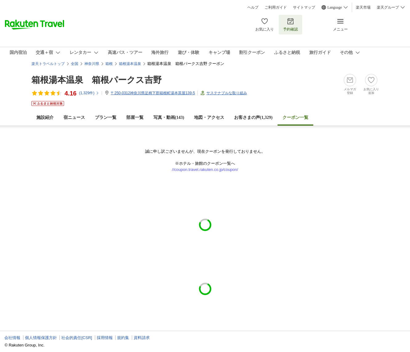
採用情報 (105, 337)
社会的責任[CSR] (76, 337)
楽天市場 (363, 7)
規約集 (123, 337)
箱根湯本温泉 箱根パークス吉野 (96, 80)
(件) (89, 93)
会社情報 (12, 337)
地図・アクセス (209, 117)
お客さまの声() (253, 117)
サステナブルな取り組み (226, 93)
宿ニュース (74, 117)
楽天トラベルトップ (48, 64)
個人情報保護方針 (41, 337)
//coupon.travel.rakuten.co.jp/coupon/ (205, 169)
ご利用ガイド (276, 7)
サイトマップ (304, 7)
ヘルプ (252, 7)
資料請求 (142, 337)
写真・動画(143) (168, 117)
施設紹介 (45, 117)
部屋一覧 (135, 117)
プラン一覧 (105, 117)
